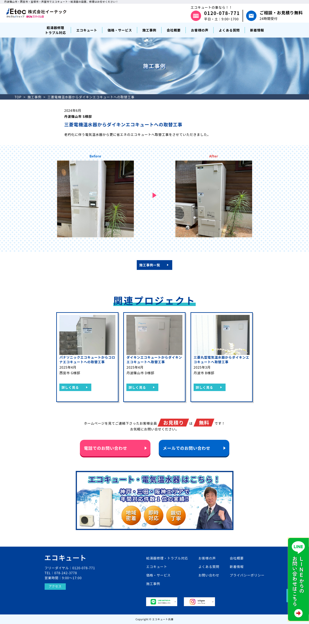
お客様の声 (207, 558)
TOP (18, 97)
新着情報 (237, 566)
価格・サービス (158, 575)
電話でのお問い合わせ (105, 448)
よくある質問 (208, 566)
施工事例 (34, 97)
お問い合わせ (208, 575)
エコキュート (156, 566)
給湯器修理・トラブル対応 (167, 558)
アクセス (55, 586)
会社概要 (237, 558)
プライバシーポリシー (247, 575)
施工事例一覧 (149, 264)
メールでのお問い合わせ (186, 448)
